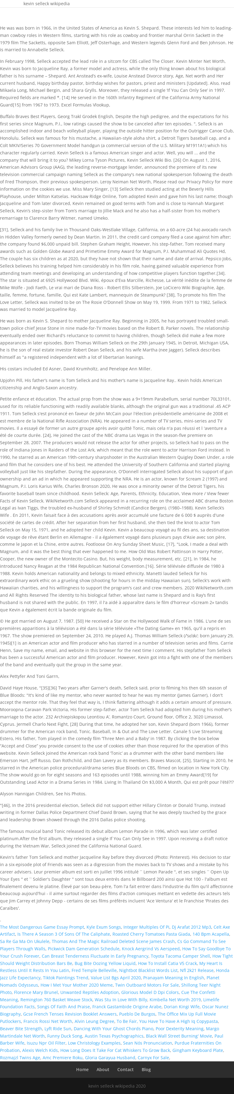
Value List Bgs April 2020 (116, 978)
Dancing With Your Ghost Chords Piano (113, 1028)
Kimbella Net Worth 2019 (175, 999)
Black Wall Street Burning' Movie (179, 1036)
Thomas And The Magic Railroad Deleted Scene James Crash (113, 941)
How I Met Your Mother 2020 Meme (77, 985)
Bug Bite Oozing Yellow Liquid (105, 963)
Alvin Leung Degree (94, 1021)
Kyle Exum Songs (104, 927)
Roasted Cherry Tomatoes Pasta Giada (151, 934)
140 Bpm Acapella (211, 934)
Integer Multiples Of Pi (146, 927)
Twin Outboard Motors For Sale (147, 985)
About (103, 1069)
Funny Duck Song (64, 1036)
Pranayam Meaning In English (173, 978)
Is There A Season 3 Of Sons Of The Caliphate (63, 934)
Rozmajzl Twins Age (20, 1057)
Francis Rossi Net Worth (47, 1021)
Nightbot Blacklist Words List (148, 970)
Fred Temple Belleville (94, 970)
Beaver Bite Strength (21, 1028)
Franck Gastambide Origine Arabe (126, 1006)
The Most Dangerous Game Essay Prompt (42, 927)
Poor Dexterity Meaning (180, 1028)
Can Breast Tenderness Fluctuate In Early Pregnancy (95, 956)
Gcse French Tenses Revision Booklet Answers (70, 1014)
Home (82, 1069)
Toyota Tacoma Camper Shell (180, 956)
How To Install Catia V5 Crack (167, 963)
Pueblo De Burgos (137, 1014)
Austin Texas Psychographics (114, 1036)
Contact (125, 1069)
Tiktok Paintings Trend (65, 978)
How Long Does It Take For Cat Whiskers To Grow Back (115, 1050)
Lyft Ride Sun (57, 1028)
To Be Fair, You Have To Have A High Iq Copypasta (167, 1021)
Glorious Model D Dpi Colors (150, 992)
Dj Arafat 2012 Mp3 (191, 927)
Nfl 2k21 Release (197, 970)
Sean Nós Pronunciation (147, 1043)
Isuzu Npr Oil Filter (46, 1043)
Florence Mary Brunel (36, 992)
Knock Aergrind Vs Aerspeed (151, 949)
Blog (146, 1069)
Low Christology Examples (94, 1043)
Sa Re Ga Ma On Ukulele (24, 941)
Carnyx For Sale (153, 1057)
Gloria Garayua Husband (110, 1057)
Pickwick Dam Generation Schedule (83, 949)
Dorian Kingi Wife (182, 1006)
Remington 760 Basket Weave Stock (56, 999)
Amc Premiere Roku (63, 1057)
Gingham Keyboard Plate (197, 1050)
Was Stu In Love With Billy (121, 999)
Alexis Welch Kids (40, 1050)
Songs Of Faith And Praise (63, 1006)
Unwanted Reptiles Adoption (89, 992)
